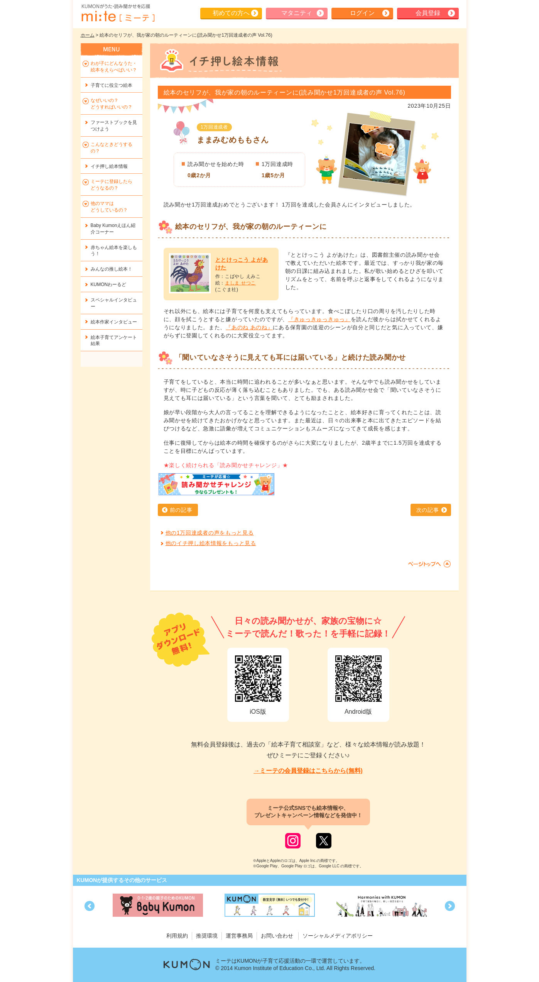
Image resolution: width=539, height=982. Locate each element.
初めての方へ (231, 13)
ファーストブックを (114, 126)
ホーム (88, 35)
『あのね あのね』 (249, 327)
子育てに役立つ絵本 (111, 85)
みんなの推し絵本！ (111, 269)
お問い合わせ (277, 936)
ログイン (362, 13)
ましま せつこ (240, 283)
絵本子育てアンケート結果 (114, 341)
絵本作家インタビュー (114, 322)
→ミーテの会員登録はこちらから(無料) (308, 770)
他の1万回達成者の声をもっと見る (210, 533)
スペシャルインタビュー (114, 303)
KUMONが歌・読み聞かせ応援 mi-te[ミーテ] (118, 13)
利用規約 (177, 936)
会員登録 (428, 13)
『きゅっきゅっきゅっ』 (319, 319)
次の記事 (427, 510)
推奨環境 (207, 936)
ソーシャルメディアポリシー (337, 936)
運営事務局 (239, 936)
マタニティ (296, 13)
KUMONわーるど (109, 284)
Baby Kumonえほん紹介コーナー (113, 229)
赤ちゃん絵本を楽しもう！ (114, 251)
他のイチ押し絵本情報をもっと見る (211, 543)
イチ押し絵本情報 (109, 166)
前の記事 (181, 510)
